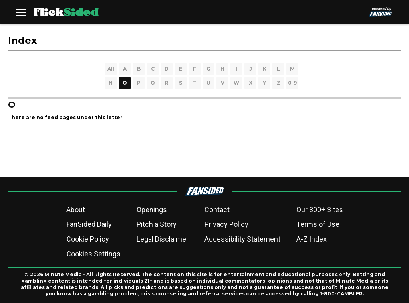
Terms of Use (318, 224)
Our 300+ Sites (319, 209)
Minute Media (63, 274)
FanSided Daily (89, 224)
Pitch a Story (157, 224)
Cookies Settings (93, 254)
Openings (152, 209)
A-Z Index (311, 239)
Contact (217, 209)
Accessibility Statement (242, 239)
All (110, 69)
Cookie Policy (87, 239)
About (75, 209)
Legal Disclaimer (163, 239)
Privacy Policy (226, 224)
